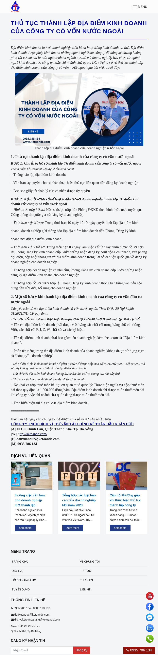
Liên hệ (85, 589)
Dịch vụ (18, 570)
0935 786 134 (139, 650)
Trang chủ (20, 561)
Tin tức (85, 570)
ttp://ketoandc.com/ (33, 434)
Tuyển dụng (21, 589)
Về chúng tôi (90, 561)
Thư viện (86, 580)
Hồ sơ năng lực (24, 580)
